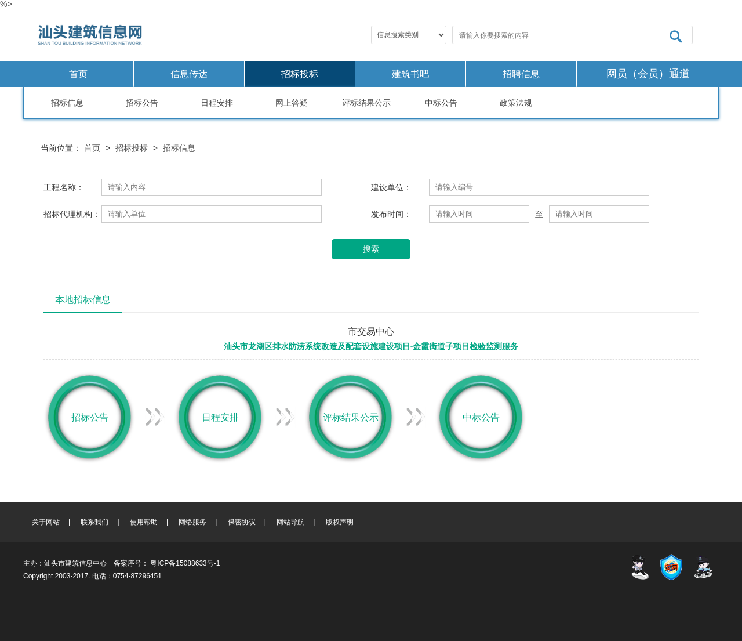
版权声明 (340, 522)
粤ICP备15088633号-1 (185, 563)
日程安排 (217, 102)
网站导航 (290, 522)
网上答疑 (291, 102)
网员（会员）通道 (648, 73)
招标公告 (142, 102)
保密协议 (242, 522)
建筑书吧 (410, 74)
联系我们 (94, 522)
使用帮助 (144, 522)
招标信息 (67, 102)
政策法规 (516, 102)
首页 (78, 74)
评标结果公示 (366, 102)
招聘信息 (521, 74)
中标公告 (441, 102)
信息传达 (189, 74)
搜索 (371, 248)
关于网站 (46, 522)
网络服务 (192, 522)
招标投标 (299, 74)
